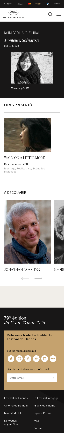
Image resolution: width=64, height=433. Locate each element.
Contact (38, 428)
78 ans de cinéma (44, 405)
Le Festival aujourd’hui (11, 422)
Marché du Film (13, 413)
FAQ (36, 420)
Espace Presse (42, 413)
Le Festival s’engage (46, 398)
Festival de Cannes (16, 398)
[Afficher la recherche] (50, 14)
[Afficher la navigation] (58, 14)
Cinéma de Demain (16, 405)
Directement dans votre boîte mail (28, 369)
